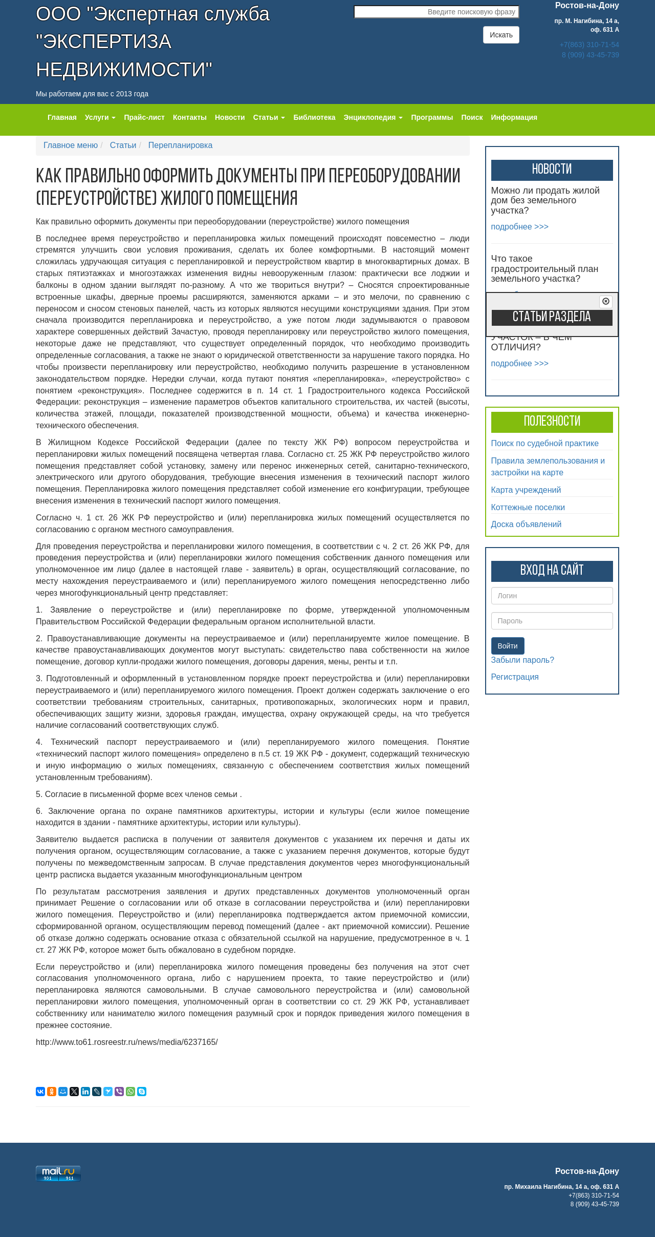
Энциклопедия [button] (373, 117)
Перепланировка (180, 145)
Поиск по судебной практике (545, 443)
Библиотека (314, 117)
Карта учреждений (526, 490)
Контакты (190, 117)
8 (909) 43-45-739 (590, 55)
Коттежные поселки (528, 507)
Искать (501, 35)
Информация (514, 117)
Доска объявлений (526, 524)
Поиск (472, 117)
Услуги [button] (100, 117)
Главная (62, 117)
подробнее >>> (520, 226)
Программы (432, 117)
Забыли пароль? (523, 660)
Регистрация (515, 677)
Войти (508, 646)
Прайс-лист (144, 117)
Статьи (123, 145)
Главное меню (70, 145)
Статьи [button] (269, 117)
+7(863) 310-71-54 (589, 44)
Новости (230, 117)
